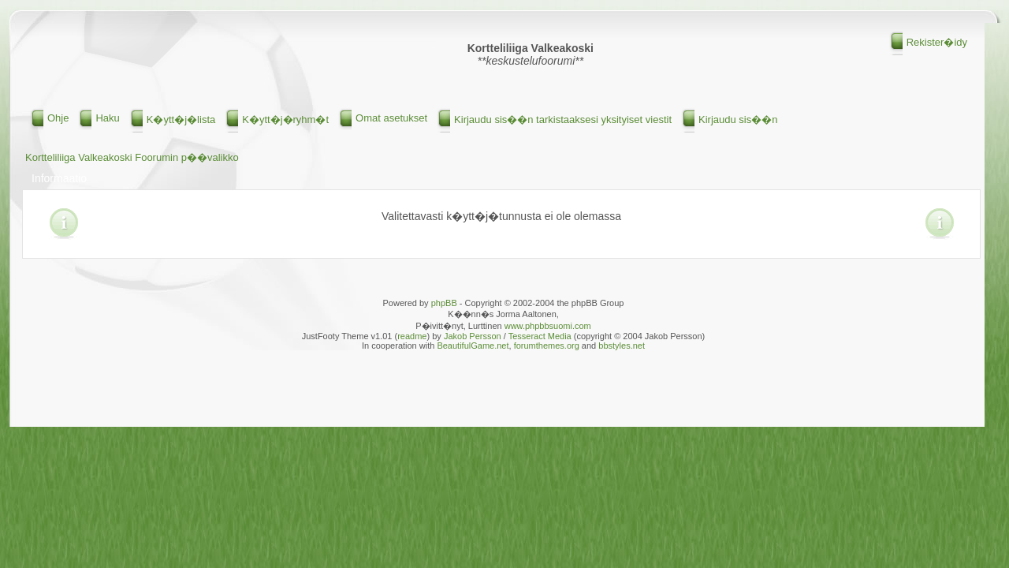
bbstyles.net (621, 345)
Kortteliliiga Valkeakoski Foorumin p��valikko (132, 157)
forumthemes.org (546, 345)
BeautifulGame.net (472, 345)
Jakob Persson (472, 336)
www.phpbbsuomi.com (547, 326)
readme (411, 336)
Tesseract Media (540, 336)
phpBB (444, 303)
